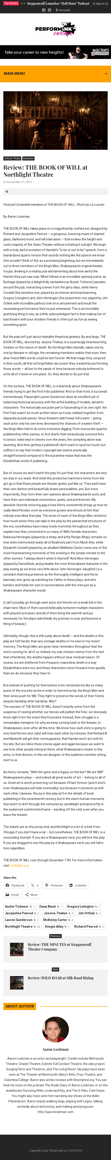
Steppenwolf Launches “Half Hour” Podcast (58, 3)
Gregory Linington (83, 906)
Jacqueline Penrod (22, 913)
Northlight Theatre (22, 926)
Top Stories (11, 3)
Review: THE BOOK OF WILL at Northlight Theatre (45, 170)
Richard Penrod (89, 926)
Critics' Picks (12, 158)
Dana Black (50, 906)
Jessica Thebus (58, 913)
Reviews (28, 158)
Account (64, 10)
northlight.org (19, 865)
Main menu (14, 73)
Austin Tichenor (20, 906)
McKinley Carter (58, 920)
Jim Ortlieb (89, 913)
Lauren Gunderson (21, 920)
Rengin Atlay (57, 926)
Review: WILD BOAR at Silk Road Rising (61, 977)
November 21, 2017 (19, 182)
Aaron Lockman (55, 1049)
